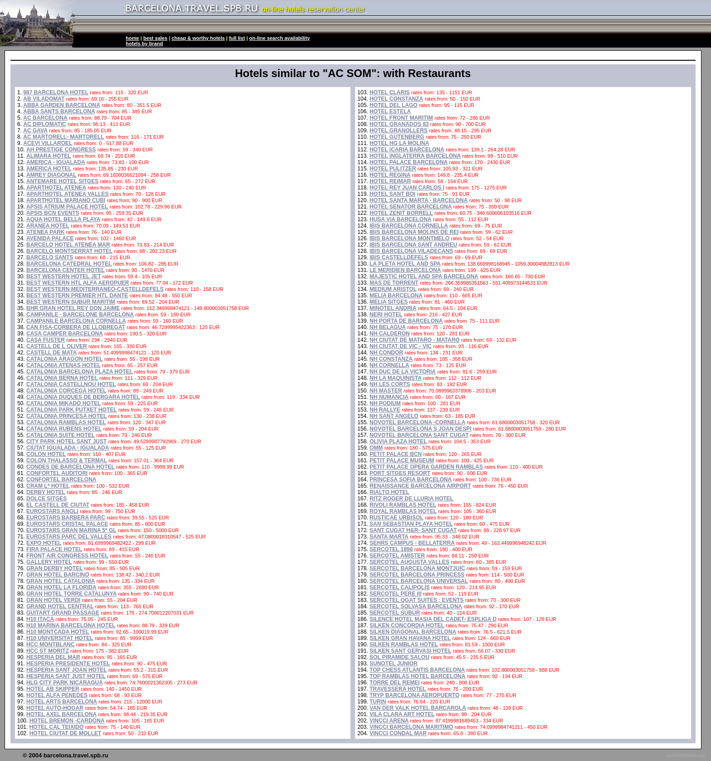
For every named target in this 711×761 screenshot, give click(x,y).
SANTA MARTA (389, 536)
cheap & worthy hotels (197, 38)
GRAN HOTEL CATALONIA (60, 581)
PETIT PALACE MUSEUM (402, 460)
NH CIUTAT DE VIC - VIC (401, 346)
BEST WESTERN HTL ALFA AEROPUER (77, 283)
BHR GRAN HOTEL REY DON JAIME (73, 308)
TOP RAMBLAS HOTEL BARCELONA (417, 676)
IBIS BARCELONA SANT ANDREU (413, 245)
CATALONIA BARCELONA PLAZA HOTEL (79, 371)
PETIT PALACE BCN (396, 454)
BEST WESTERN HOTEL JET (63, 276)
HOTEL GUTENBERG (397, 137)
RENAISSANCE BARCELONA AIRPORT (420, 486)
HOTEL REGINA (390, 175)
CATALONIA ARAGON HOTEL (64, 359)
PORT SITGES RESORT (400, 473)
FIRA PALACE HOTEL (54, 549)
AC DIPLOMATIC (44, 124)
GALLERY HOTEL (49, 562)
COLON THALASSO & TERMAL (66, 460)
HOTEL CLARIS (389, 92)
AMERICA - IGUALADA (55, 162)
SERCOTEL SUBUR (395, 613)
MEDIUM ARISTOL (393, 289)
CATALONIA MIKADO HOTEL (63, 403)
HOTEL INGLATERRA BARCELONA (415, 156)
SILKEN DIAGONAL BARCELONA (413, 632)
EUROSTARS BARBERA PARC (65, 517)
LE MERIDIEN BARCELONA (405, 270)
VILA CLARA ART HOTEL (402, 714)
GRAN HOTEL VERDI (53, 600)
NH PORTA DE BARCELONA (406, 321)
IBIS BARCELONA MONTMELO (409, 238)
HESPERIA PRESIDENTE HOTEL (68, 663)
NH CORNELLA (389, 365)
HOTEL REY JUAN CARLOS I (407, 187)
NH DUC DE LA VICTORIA (403, 371)
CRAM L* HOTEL (47, 486)
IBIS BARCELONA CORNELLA (409, 226)
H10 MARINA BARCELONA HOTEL (70, 625)
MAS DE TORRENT (394, 283)
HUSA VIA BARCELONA (400, 219)
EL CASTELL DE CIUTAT (57, 505)
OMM (376, 448)
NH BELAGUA (388, 327)
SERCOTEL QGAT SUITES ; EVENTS (417, 600)
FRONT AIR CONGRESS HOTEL (67, 556)
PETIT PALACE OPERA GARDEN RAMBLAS (426, 467)
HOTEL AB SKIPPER (52, 689)
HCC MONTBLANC (50, 644)
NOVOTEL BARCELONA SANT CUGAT (419, 435)
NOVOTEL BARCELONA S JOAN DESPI (421, 429)
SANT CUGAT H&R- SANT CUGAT (413, 530)
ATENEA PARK (45, 232)
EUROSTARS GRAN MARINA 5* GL (71, 530)
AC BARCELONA (45, 118)
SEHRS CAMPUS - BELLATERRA (412, 543)
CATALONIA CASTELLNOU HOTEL (71, 384)
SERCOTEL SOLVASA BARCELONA (416, 606)
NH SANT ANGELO (394, 416)
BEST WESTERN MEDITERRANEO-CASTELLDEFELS (95, 289)
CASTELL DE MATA (51, 352)
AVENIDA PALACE (49, 238)
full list (237, 38)
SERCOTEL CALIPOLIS (399, 587)
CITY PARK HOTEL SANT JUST (66, 441)
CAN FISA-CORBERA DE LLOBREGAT (75, 327)
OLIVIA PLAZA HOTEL (398, 441)
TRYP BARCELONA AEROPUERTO (414, 695)
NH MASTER (386, 391)
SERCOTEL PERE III (395, 594)
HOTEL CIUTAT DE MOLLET (65, 733)
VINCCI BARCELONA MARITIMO (411, 727)
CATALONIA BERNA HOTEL (62, 378)
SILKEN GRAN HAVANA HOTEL (410, 638)
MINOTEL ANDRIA (393, 308)
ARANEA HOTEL (47, 226)
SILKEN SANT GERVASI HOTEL (410, 651)
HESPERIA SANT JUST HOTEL (66, 676)
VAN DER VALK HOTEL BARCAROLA (418, 708)
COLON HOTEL (46, 454)
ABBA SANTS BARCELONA (59, 111)
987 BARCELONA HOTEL (55, 92)
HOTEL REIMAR (390, 181)
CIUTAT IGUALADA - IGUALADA (67, 448)
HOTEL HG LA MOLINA (399, 143)
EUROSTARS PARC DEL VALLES (69, 536)
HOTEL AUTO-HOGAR (54, 708)
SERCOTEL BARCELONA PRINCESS (417, 575)
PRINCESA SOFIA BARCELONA (411, 479)
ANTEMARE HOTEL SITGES (62, 181)
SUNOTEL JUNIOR (394, 663)
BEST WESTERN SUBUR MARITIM (70, 302)
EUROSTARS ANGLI (52, 511)
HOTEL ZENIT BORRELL (401, 213)
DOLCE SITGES (46, 498)
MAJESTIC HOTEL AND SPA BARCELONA (424, 276)
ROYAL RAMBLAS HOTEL (403, 511)
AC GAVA (35, 130)
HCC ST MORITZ (47, 651)
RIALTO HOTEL (389, 492)
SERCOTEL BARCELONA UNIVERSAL (419, 581)
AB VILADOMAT (43, 99)
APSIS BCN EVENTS (52, 213)
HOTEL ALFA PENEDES (57, 695)
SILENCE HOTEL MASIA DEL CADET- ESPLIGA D (433, 619)
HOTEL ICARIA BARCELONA (407, 149)
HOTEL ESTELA (390, 111)
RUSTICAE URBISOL (397, 517)
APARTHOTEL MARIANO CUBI (65, 200)
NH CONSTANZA (391, 359)
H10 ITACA (40, 619)
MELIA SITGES (389, 302)
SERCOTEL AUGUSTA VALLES (409, 562)
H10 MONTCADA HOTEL (57, 632)
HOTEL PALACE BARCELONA (409, 162)
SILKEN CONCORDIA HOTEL (407, 625)
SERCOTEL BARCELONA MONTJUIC (417, 568)
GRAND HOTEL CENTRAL (59, 606)
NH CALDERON (390, 333)
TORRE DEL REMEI (394, 682)
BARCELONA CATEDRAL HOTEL (69, 264)
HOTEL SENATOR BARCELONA (411, 207)
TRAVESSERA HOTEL (398, 689)
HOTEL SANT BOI (392, 194)
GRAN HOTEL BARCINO (57, 575)
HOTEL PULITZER (393, 168)
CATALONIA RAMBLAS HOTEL (66, 422)
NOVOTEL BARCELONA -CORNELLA (417, 422)
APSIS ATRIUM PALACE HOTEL (67, 207)
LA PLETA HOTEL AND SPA (405, 264)
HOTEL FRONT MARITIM (401, 118)
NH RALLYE (385, 410)
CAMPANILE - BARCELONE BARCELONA (80, 314)
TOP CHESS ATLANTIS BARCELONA (417, 670)
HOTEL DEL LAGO (394, 105)
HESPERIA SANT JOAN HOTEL (66, 670)
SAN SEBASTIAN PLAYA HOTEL (411, 524)
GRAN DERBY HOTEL (54, 568)
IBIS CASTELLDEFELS (399, 257)
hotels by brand (144, 43)
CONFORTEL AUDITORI (57, 473)
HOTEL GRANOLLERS (399, 130)
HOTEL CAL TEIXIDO (56, 727)
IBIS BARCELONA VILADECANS (411, 251)
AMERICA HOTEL (49, 168)
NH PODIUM (385, 403)
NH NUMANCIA (389, 397)
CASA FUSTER (45, 340)
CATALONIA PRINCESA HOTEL (66, 416)
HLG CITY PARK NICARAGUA (64, 682)
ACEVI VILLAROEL (47, 143)
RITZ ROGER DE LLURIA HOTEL (411, 498)
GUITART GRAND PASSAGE (62, 613)
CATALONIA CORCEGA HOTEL (66, 391)
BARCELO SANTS (49, 257)
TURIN (378, 701)
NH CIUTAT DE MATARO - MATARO (415, 340)
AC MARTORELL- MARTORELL (63, 137)
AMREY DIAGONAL (51, 175)
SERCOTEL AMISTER (397, 556)
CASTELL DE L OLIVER (56, 346)
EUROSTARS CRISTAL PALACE (67, 524)
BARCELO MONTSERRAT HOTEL (69, 251)
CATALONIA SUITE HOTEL (60, 435)
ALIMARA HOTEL (48, 156)
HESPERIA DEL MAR (53, 657)
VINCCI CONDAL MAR (398, 733)
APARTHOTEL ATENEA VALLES (67, 194)
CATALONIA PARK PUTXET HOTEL (71, 410)
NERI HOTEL (386, 314)
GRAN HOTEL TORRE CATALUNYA (71, 594)
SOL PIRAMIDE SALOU (399, 657)
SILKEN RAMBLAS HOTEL (404, 644)
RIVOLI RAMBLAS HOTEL (403, 505)
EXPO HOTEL (43, 543)
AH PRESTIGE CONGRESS (61, 149)
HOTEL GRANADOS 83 (399, 124)
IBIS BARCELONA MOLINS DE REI (414, 232)
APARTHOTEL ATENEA (56, 187)
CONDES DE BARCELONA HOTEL (70, 467)
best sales (155, 38)
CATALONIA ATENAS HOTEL (63, 365)
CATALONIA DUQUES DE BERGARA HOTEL (83, 397)
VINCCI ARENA (389, 720)
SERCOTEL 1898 (391, 549)
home (132, 38)
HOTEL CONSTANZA (396, 99)
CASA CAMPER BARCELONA (64, 333)
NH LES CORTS (390, 384)
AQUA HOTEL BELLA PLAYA (63, 219)
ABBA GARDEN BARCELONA (61, 105)
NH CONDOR (386, 352)
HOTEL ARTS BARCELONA (61, 701)
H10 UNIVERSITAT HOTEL (59, 638)
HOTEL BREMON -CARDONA (67, 720)
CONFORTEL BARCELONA (61, 479)
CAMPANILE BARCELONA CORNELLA (76, 321)
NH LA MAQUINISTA (396, 378)
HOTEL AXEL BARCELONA (61, 714)
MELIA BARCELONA (396, 295)
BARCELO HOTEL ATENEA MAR (68, 245)
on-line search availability (279, 38)
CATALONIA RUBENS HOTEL (64, 429)
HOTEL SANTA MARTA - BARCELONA (419, 200)
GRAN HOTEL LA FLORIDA (61, 587)
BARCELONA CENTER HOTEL (65, 270)
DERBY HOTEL (45, 492)
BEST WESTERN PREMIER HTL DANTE (77, 295)
